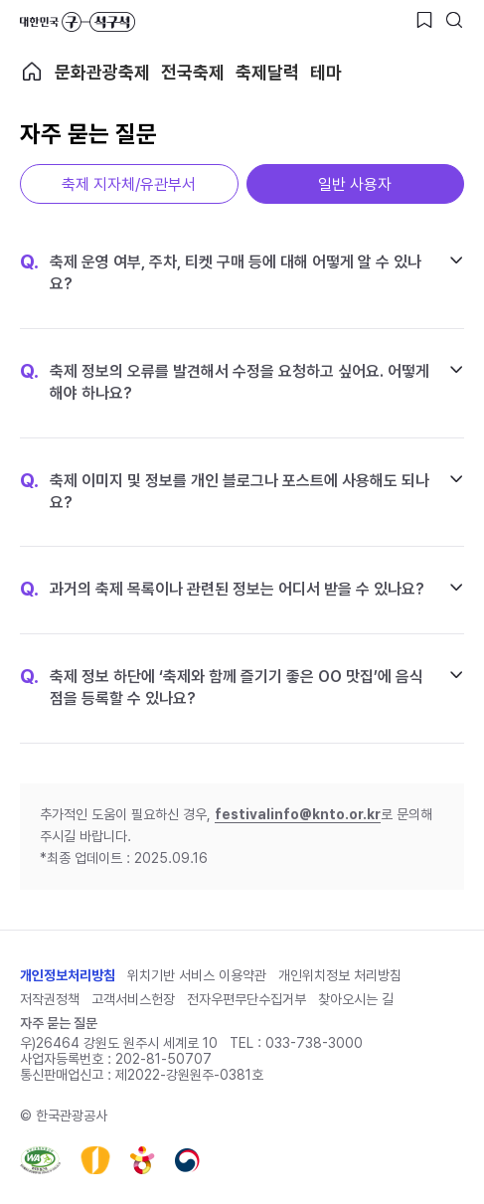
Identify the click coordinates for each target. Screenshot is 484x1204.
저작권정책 (50, 999)
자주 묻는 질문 (58, 1023)
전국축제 (193, 72)
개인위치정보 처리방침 (340, 975)
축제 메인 (32, 72)
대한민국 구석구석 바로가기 (77, 22)
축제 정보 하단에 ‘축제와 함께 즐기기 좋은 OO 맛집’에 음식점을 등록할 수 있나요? (221, 687)
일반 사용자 (355, 184)
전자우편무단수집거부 (246, 999)
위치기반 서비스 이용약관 (196, 975)
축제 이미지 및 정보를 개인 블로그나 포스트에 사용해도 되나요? (224, 491)
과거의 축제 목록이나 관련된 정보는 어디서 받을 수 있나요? (222, 590)
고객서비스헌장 (133, 999)
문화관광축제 (102, 72)
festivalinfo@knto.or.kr (298, 814)
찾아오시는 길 (356, 999)
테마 (326, 72)
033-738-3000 (314, 1043)
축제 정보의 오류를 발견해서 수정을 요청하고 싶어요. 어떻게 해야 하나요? (224, 382)
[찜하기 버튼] (424, 20)
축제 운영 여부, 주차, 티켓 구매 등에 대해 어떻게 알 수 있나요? (220, 272)
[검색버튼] (454, 20)
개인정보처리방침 (67, 975)
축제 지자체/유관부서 (129, 184)
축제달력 (267, 72)
